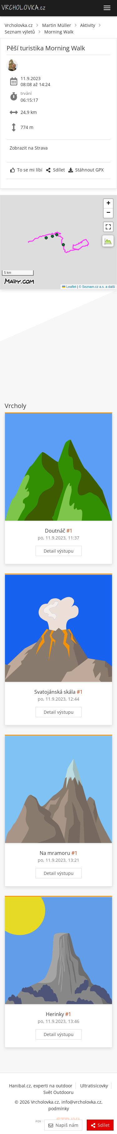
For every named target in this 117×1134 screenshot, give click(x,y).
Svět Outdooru (58, 1092)
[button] (56, 234)
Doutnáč (55, 530)
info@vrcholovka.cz (81, 1102)
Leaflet (69, 287)
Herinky (55, 1014)
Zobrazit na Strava (29, 148)
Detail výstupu (59, 551)
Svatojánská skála (55, 691)
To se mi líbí (26, 170)
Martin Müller (56, 25)
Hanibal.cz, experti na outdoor (40, 1086)
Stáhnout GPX (86, 170)
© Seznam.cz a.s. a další (97, 287)
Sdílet (55, 170)
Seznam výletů (20, 32)
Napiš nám (63, 1125)
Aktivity (87, 25)
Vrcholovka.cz (19, 25)
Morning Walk (58, 32)
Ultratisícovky (94, 1086)
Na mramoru (55, 853)
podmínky (58, 1108)
